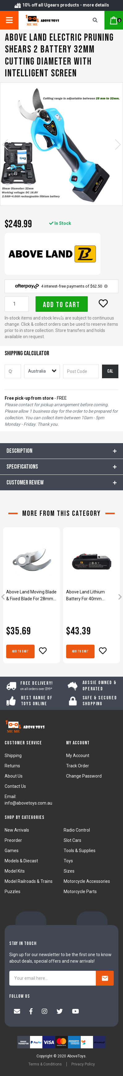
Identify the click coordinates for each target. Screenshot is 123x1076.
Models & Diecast (21, 860)
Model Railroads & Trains (29, 881)
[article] (32, 597)
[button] (103, 303)
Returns (12, 765)
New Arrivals (17, 830)
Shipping (13, 755)
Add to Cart (61, 306)
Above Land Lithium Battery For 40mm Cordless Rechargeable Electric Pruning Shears (88, 595)
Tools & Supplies (79, 850)
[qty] (13, 371)
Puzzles (12, 891)
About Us (14, 776)
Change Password (84, 776)
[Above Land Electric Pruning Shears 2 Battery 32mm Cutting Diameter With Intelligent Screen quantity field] (17, 304)
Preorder (13, 840)
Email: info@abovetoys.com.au (28, 800)
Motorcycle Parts (80, 891)
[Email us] (17, 1012)
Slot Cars (72, 840)
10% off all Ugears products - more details (61, 4)
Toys (68, 860)
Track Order (77, 765)
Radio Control (77, 830)
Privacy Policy (83, 1064)
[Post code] (81, 371)
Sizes (69, 871)
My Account (77, 755)
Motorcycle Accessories (87, 881)
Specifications (22, 466)
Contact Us (15, 786)
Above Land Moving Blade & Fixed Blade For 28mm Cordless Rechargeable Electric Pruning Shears (31, 595)
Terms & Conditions (45, 1064)
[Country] (42, 371)
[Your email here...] (52, 978)
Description (19, 451)
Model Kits (15, 871)
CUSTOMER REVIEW (25, 482)
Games (12, 850)
